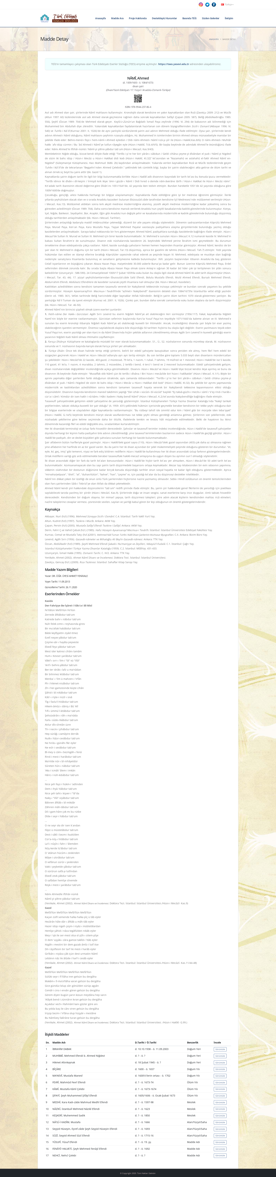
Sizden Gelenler (210, 18)
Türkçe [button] (227, 4)
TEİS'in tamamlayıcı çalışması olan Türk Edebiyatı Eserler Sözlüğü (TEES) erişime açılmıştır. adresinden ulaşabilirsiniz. (136, 64)
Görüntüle (220, 1049)
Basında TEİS (189, 18)
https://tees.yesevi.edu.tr (173, 64)
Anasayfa (100, 18)
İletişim (229, 18)
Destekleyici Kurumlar (164, 18)
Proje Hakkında (137, 18)
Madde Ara (117, 18)
